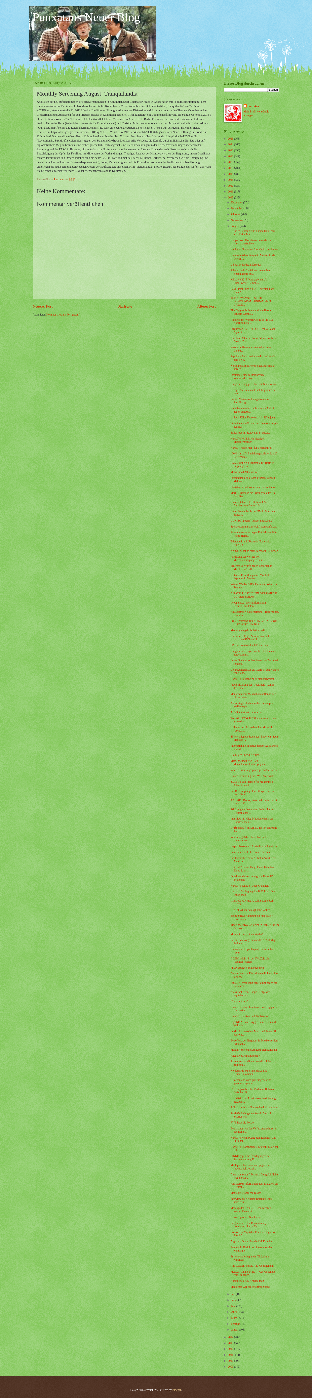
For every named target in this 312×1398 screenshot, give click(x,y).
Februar (235, 1323)
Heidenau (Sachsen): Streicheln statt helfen (254, 249)
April (234, 1311)
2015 (231, 197)
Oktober (236, 214)
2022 (231, 156)
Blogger (176, 1389)
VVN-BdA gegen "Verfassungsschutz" (251, 520)
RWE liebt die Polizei (242, 1122)
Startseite (125, 306)
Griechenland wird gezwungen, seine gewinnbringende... (250, 1082)
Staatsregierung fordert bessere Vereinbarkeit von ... (247, 376)
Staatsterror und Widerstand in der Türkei (253, 487)
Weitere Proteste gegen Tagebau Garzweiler (254, 770)
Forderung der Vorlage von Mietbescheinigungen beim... (247, 558)
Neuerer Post (43, 306)
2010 (231, 1360)
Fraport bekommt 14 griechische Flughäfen (254, 846)
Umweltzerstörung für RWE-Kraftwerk (252, 776)
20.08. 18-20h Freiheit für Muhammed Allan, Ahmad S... (251, 783)
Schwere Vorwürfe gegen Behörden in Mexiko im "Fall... (251, 567)
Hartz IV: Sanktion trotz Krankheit (249, 885)
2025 (231, 138)
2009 (231, 1366)
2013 (231, 1343)
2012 (231, 1348)
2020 (231, 168)
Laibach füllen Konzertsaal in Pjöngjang (252, 417)
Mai (233, 1306)
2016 (231, 191)
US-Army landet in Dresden (245, 264)
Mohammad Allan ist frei (244, 472)
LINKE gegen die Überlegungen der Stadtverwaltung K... (250, 1158)
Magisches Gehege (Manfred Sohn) (250, 1286)
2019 (231, 174)
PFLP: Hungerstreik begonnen (247, 967)
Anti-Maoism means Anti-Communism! (252, 1265)
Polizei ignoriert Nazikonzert (246, 1217)
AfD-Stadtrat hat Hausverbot (246, 712)
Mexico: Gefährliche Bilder (245, 1192)
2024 (231, 144)
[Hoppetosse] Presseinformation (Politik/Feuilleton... (248, 604)
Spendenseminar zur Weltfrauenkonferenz (253, 526)
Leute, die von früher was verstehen (250, 852)
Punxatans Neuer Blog (86, 17)
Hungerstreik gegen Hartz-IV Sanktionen (253, 384)
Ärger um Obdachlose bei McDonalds (251, 1241)
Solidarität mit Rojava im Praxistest (250, 432)
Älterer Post (206, 306)
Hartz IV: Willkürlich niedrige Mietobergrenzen (246, 440)
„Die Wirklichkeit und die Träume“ (249, 1016)
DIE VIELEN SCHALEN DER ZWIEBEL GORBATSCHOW (254, 595)
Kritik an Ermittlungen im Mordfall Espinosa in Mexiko (249, 577)
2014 (231, 1337)
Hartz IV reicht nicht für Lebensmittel (251, 447)
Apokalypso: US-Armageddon (247, 1280)
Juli (233, 1294)
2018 (231, 179)
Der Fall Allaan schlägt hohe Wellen (250, 910)
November (237, 208)
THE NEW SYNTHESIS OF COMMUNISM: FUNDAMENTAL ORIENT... (251, 301)
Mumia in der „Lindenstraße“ (246, 934)
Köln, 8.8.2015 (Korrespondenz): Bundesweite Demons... (248, 281)
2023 (231, 150)
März (234, 1317)
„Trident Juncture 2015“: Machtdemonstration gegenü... (248, 762)
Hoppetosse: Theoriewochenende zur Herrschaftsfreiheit (250, 242)
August (235, 226)
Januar (235, 1329)
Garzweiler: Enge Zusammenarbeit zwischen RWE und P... (249, 638)
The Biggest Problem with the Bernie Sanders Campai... (250, 312)
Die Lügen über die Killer (244, 754)
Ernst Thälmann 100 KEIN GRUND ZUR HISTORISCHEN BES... (253, 622)
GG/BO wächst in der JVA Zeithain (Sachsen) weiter (249, 960)
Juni (233, 1300)
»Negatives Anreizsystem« (245, 1055)
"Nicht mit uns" (239, 1001)
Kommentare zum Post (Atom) (63, 314)
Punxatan (253, 106)
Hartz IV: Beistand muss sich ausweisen (252, 678)
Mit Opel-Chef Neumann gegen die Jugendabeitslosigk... (249, 1167)
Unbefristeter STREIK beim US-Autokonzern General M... (248, 504)
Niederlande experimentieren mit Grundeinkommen (248, 1072)
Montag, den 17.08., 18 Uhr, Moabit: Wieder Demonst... (250, 1210)
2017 (231, 185)
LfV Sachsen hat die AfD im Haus (249, 645)
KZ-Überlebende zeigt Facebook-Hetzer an (254, 550)
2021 (231, 162)
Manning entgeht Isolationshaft (247, 630)
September (237, 220)
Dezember (237, 202)
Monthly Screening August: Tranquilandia (253, 1049)
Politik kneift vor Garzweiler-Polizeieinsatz (254, 1107)
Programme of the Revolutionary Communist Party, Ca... (248, 1225)
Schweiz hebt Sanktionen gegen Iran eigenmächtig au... (250, 272)
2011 (231, 1354)
